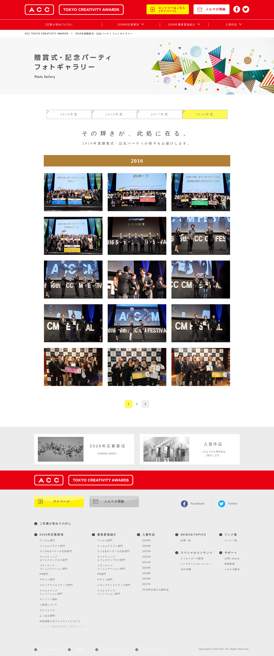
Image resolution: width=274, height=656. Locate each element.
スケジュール (47, 608)
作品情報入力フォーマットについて (60, 619)
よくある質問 (47, 614)
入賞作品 (148, 533)
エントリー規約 (48, 597)
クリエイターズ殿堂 (192, 557)
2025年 (146, 539)
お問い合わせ (232, 557)
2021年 (146, 560)
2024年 (146, 544)
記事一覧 (186, 539)
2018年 (146, 577)
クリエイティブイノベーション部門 (51, 591)
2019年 (146, 571)
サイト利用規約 (49, 648)
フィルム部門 (47, 539)
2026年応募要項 (52, 533)
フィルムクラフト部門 (52, 544)
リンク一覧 (231, 539)
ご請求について (48, 603)
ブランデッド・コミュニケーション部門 (54, 566)
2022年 (146, 555)
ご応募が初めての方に (56, 522)
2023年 (146, 549)
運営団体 (79, 648)
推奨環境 (230, 562)
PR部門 (44, 572)
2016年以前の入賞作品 (155, 588)
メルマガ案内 (232, 567)
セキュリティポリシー (155, 648)
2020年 (146, 566)
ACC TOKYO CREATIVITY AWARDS (46, 33)
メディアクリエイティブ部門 (56, 583)
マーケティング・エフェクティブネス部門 (54, 557)
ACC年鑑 (186, 567)
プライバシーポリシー (113, 648)
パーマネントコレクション (196, 562)
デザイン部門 (47, 578)
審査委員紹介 (106, 533)
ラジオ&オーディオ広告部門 (56, 549)
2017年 (146, 582)
